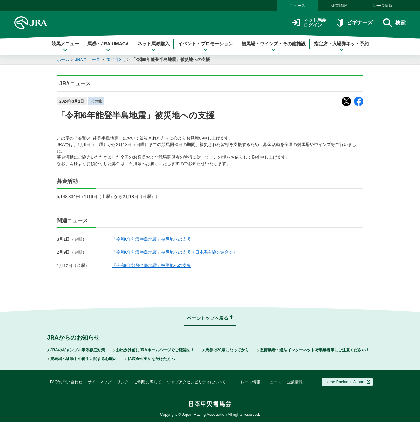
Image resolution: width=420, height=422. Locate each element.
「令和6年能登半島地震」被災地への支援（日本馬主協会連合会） (174, 252)
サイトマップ (99, 382)
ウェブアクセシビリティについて (196, 382)
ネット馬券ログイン (309, 22)
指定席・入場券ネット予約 (341, 46)
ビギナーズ (354, 23)
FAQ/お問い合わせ (66, 382)
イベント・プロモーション (205, 46)
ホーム (63, 59)
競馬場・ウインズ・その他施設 (274, 46)
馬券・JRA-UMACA (108, 46)
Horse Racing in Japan (347, 382)
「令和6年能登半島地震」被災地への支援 (170, 59)
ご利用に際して (147, 382)
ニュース (297, 5)
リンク (122, 382)
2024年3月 (116, 59)
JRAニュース (87, 59)
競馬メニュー (65, 46)
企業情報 (339, 5)
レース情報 (383, 5)
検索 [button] (394, 22)
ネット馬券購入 (154, 46)
